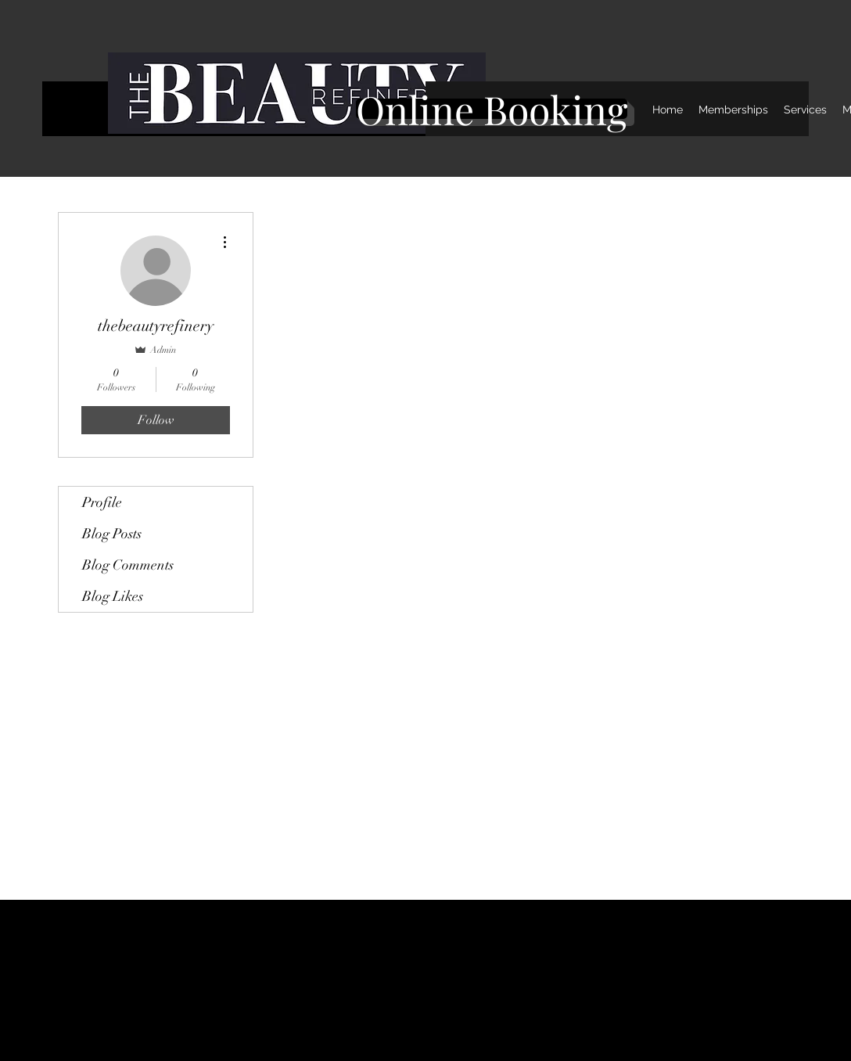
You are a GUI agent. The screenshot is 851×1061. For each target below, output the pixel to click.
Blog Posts (112, 533)
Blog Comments (128, 565)
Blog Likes (112, 596)
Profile (102, 502)
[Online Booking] (491, 109)
